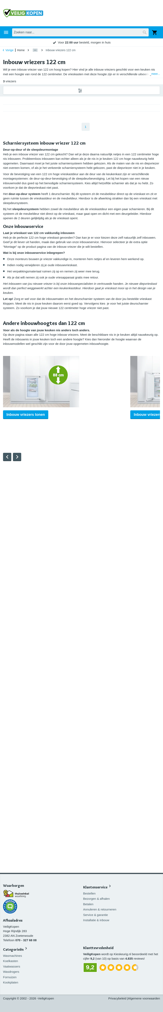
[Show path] (35, 50)
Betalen (89, 902)
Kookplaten (10, 982)
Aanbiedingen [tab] (101, 32)
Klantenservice (96, 886)
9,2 (123, 42)
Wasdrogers (11, 971)
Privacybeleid (117, 998)
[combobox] (85, 13)
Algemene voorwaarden (144, 998)
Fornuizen (10, 977)
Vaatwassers (11, 966)
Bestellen (90, 891)
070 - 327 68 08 (26, 940)
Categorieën (13, 949)
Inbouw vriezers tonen (25, 424)
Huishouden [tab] (20, 32)
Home (21, 50)
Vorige (7, 50)
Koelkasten (10, 961)
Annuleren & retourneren (100, 907)
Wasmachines (12, 955)
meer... (155, 73)
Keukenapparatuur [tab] (46, 32)
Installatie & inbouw (97, 918)
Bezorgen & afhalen (97, 897)
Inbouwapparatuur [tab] (75, 32)
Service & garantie (96, 913)
